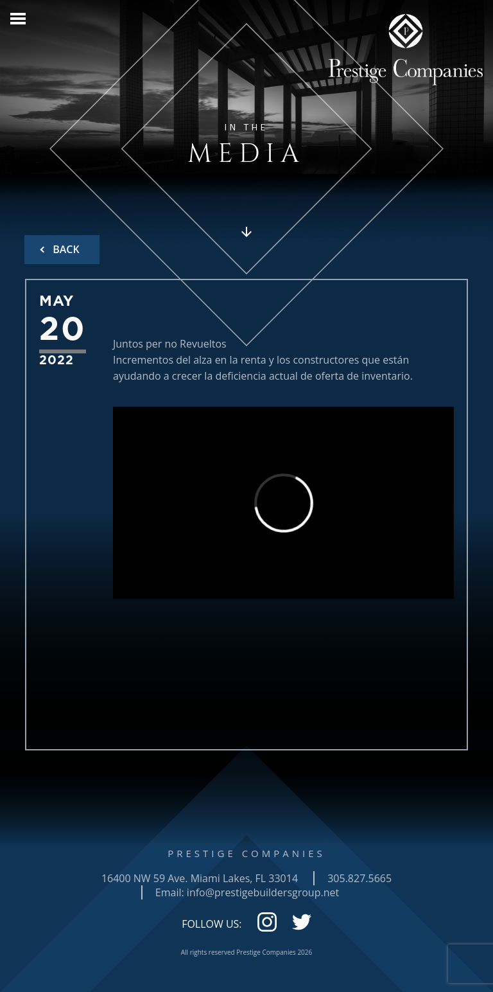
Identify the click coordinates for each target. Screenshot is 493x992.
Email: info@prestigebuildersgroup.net (247, 892)
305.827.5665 (359, 878)
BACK (65, 249)
